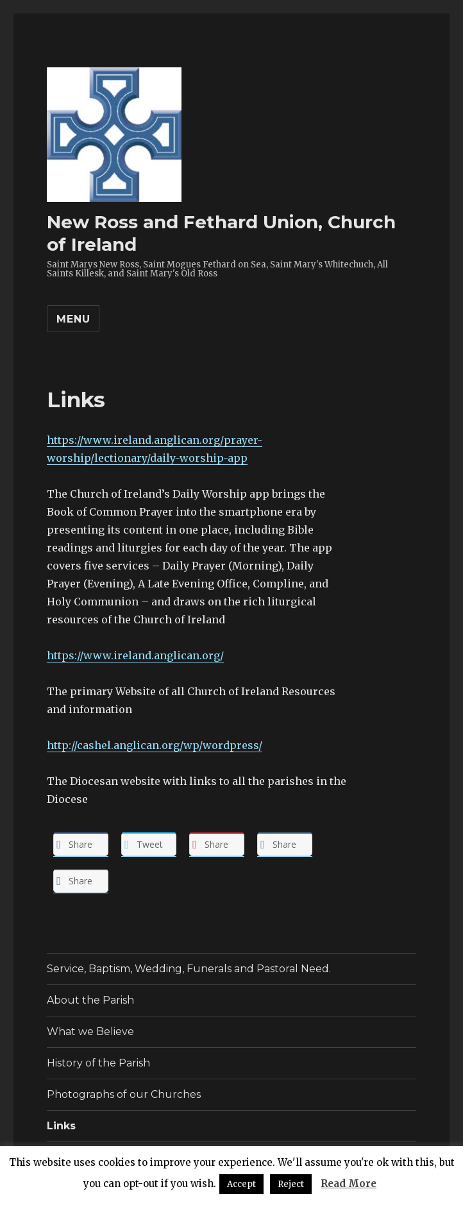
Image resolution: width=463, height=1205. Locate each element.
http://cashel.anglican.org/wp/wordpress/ (154, 745)
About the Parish (90, 1000)
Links (61, 1126)
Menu (73, 319)
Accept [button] (241, 1184)
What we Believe (90, 1031)
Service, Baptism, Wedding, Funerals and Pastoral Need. (189, 969)
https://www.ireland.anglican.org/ (135, 655)
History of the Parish (98, 1063)
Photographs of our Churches (124, 1094)
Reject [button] (291, 1184)
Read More (348, 1183)
